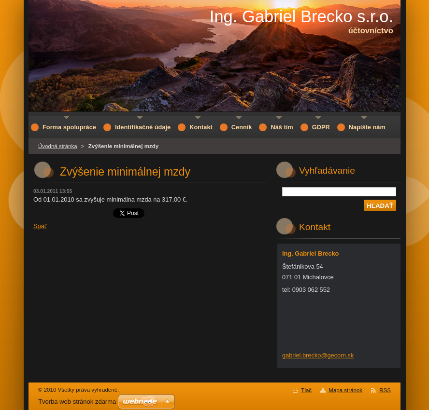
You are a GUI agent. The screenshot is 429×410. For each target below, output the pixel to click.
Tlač (306, 390)
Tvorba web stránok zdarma (77, 401)
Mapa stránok (345, 390)
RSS (385, 390)
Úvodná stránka (57, 146)
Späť (40, 226)
